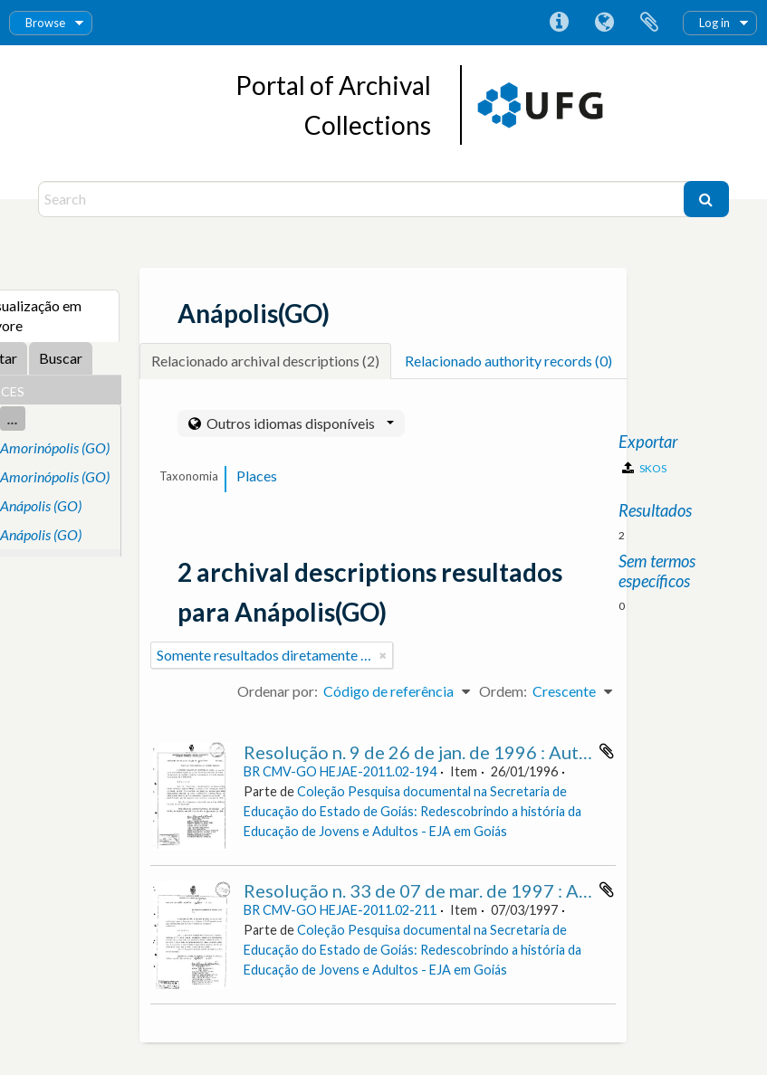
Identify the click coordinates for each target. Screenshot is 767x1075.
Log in (714, 22)
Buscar (60, 357)
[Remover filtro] (383, 655)
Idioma (604, 22)
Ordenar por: (277, 690)
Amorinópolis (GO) (55, 447)
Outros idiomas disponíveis (299, 423)
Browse (45, 22)
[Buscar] (706, 199)
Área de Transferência (649, 22)
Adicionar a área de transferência (607, 751)
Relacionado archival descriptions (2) (265, 360)
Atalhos (558, 22)
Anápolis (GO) (40, 505)
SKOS (644, 468)
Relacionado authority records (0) (508, 360)
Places (256, 475)
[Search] (362, 199)
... (12, 418)
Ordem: (503, 690)
